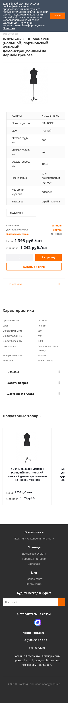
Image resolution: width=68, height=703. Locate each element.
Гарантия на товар (34, 555)
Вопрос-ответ (34, 575)
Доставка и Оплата (34, 549)
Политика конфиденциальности (34, 534)
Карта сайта (34, 580)
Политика (9, 28)
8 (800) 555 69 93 (35, 636)
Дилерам (34, 560)
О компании (34, 529)
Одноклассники (28, 618)
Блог (34, 569)
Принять (57, 15)
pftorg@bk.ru (37, 644)
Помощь (34, 544)
